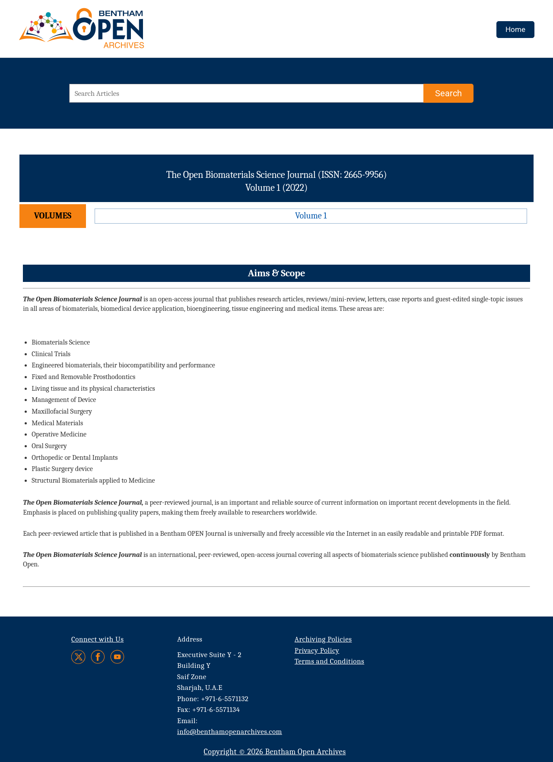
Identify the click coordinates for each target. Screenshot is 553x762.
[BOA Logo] (106, 31)
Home (515, 29)
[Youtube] (117, 656)
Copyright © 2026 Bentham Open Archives (274, 751)
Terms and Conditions (329, 661)
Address (190, 639)
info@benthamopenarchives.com (229, 731)
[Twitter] (78, 656)
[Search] (448, 93)
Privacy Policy (317, 650)
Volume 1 (311, 216)
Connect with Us (97, 639)
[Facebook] (97, 656)
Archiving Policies (323, 639)
